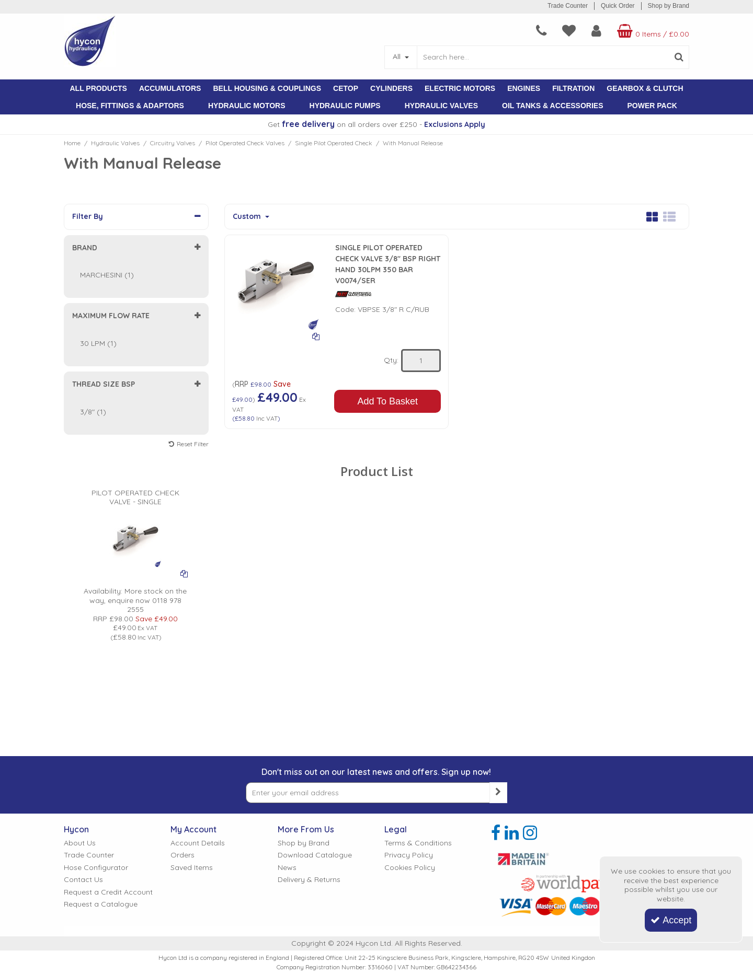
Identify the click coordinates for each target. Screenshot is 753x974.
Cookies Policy (409, 867)
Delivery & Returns (309, 879)
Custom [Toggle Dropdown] (248, 216)
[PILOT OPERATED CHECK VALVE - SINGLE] (135, 483)
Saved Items (191, 867)
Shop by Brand (668, 5)
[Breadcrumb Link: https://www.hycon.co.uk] (72, 142)
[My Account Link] (596, 31)
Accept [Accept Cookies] (671, 920)
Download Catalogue (315, 855)
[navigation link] (541, 31)
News (287, 867)
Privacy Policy (408, 855)
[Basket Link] (651, 31)
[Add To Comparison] (316, 336)
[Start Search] (679, 57)
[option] (135, 547)
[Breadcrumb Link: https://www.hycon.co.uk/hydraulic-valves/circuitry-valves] (172, 142)
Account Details (197, 843)
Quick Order (618, 5)
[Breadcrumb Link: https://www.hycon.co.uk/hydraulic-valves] (115, 142)
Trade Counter (567, 5)
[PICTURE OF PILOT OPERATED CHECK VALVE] (135, 522)
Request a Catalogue (101, 904)
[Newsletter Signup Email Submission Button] (498, 792)
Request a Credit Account (108, 892)
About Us (80, 843)
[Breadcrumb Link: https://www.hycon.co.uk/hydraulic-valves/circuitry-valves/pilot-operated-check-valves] (245, 142)
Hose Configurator (96, 867)
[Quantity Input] (421, 360)
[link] (495, 832)
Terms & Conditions (418, 843)
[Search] (543, 57)
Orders (182, 855)
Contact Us (83, 879)
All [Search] (398, 56)
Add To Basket (387, 401)
